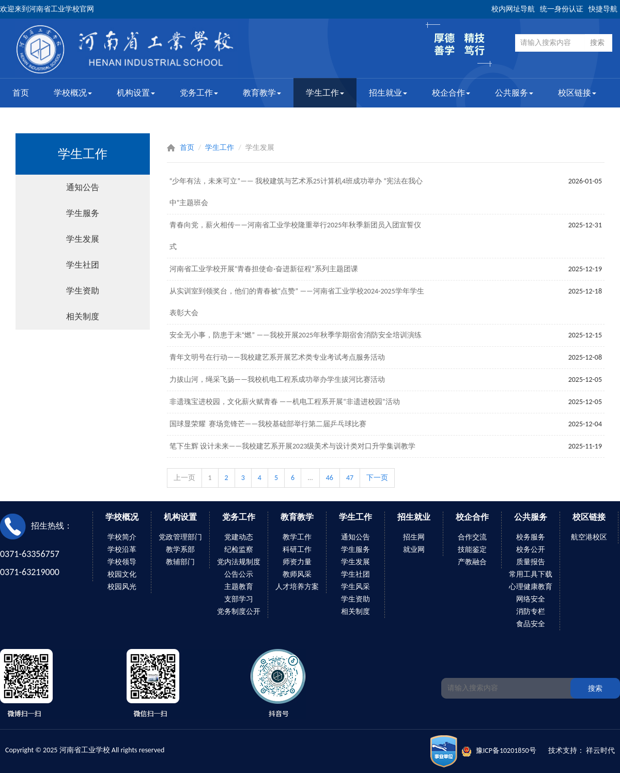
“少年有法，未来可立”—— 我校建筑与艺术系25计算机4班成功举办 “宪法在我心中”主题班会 (296, 192)
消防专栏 (530, 611)
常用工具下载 (530, 574)
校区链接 (577, 93)
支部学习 (238, 599)
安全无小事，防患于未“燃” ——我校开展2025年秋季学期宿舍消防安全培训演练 (295, 335)
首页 (20, 93)
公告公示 (238, 574)
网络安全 (530, 599)
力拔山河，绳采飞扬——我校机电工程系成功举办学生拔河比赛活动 (277, 379)
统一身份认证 (561, 9)
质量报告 (530, 562)
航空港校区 (589, 537)
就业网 (414, 549)
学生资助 (82, 290)
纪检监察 (238, 549)
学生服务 (82, 213)
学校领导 (121, 562)
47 (349, 477)
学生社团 (82, 264)
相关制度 (82, 316)
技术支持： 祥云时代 (581, 750)
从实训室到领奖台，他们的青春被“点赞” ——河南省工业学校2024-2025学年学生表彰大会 (296, 302)
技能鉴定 (472, 549)
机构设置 (136, 93)
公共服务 (514, 93)
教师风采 (297, 574)
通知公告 (82, 187)
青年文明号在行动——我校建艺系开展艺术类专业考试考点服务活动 (277, 357)
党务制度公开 (238, 611)
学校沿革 (121, 549)
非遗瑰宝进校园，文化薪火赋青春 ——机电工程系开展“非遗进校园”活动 (284, 401)
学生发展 (82, 239)
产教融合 (472, 562)
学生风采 (355, 586)
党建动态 (238, 537)
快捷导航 (602, 9)
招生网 (414, 537)
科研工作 (297, 549)
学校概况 (73, 93)
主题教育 (238, 586)
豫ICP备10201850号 (506, 750)
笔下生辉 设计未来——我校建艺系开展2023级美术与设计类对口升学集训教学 (292, 446)
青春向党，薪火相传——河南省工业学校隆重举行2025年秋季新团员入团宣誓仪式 (295, 236)
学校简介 (121, 537)
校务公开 (530, 549)
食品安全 (530, 624)
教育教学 (262, 93)
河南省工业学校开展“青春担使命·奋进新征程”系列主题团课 (263, 269)
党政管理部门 (180, 537)
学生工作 (325, 93)
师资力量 (297, 562)
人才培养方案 (297, 586)
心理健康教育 (530, 586)
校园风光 (121, 586)
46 (329, 477)
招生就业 (388, 93)
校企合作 (451, 93)
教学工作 (297, 537)
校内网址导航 (513, 9)
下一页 (377, 477)
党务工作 (199, 93)
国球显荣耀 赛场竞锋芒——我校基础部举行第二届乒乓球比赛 (268, 424)
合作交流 (472, 537)
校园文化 (121, 574)
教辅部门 (180, 562)
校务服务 (530, 537)
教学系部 (180, 549)
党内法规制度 (238, 562)
